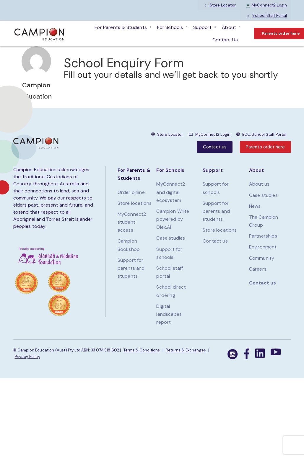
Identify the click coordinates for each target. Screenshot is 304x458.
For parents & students (121, 27)
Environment (263, 247)
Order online (131, 192)
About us (259, 184)
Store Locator (220, 5)
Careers (257, 269)
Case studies (170, 238)
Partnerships (263, 236)
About (229, 27)
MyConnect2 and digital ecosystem (170, 192)
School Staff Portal (266, 15)
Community (261, 258)
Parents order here (265, 147)
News (255, 206)
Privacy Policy (27, 356)
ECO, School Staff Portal (264, 134)
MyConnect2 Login (266, 5)
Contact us (215, 147)
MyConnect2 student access (132, 222)
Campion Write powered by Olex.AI (172, 219)
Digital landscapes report (169, 314)
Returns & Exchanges (186, 350)
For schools (170, 27)
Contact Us (225, 40)
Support (202, 27)
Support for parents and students (131, 268)
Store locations (135, 203)
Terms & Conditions (141, 350)
